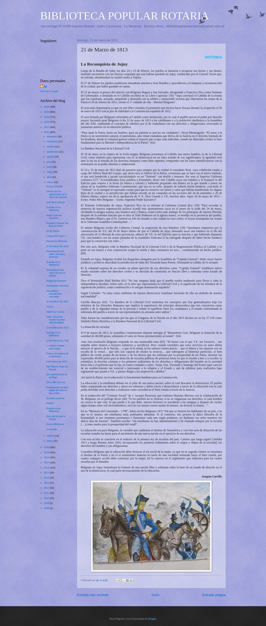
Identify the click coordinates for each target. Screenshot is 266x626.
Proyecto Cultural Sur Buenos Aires (57, 224)
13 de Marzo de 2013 (57, 327)
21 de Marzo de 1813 (57, 246)
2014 (47, 477)
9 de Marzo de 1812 (56, 361)
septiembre (53, 151)
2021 (47, 132)
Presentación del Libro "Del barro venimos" (55, 254)
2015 (47, 472)
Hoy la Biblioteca (55, 424)
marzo (50, 182)
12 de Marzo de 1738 (57, 340)
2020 (47, 447)
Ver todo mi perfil (49, 91)
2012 (47, 487)
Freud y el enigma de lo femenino (57, 355)
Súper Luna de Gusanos (54, 216)
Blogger (152, 618)
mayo (50, 172)
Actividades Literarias (57, 285)
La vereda (51, 429)
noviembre (52, 141)
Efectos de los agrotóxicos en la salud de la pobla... (57, 194)
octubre (51, 146)
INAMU (50, 403)
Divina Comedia (54, 186)
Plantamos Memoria (56, 241)
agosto (50, 156)
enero (50, 440)
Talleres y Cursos (55, 311)
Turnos (49, 306)
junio (49, 167)
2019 (47, 452)
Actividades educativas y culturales (54, 294)
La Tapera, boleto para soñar (55, 347)
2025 (47, 112)
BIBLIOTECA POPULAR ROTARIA (124, 16)
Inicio (155, 595)
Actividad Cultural (55, 202)
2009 (47, 503)
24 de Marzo (52, 231)
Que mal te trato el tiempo (56, 417)
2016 (47, 467)
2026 (47, 106)
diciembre (52, 136)
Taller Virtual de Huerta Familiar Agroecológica (55, 319)
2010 (47, 498)
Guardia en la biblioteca (53, 208)
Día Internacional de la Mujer (56, 376)
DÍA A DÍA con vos (55, 382)
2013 (47, 483)
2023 (47, 122)
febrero (51, 435)
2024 (47, 117)
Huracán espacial (55, 398)
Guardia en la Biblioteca (53, 263)
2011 (47, 493)
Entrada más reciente (92, 595)
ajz (45, 86)
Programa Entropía (56, 280)
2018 (47, 457)
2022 (47, 127)
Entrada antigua (214, 595)
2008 (47, 508)
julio (49, 161)
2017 (47, 462)
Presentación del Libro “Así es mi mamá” (55, 273)
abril (49, 177)
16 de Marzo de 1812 (57, 301)
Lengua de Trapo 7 (56, 236)
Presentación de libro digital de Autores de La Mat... (57, 390)
